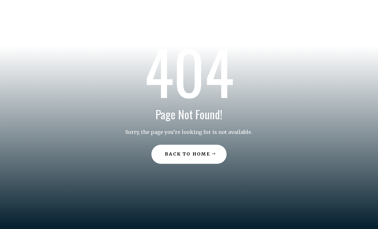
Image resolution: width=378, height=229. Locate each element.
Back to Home (187, 154)
